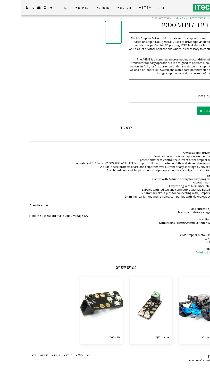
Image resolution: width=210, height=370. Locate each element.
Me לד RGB (92, 338)
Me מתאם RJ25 (139, 338)
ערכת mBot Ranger (185, 338)
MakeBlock (160, 18)
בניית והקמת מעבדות (178, 18)
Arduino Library (184, 252)
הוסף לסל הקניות (189, 111)
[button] (30, 7)
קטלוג (193, 18)
